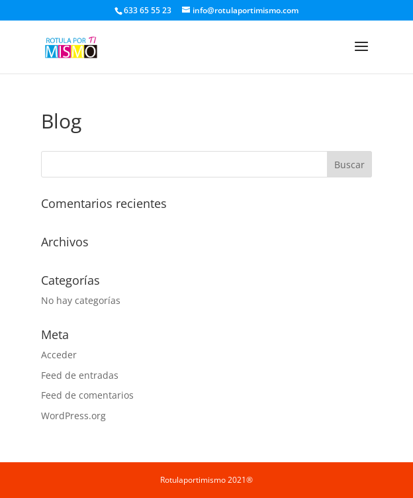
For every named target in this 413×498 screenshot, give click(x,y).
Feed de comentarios (87, 395)
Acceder (59, 354)
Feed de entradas (79, 375)
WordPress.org (73, 415)
